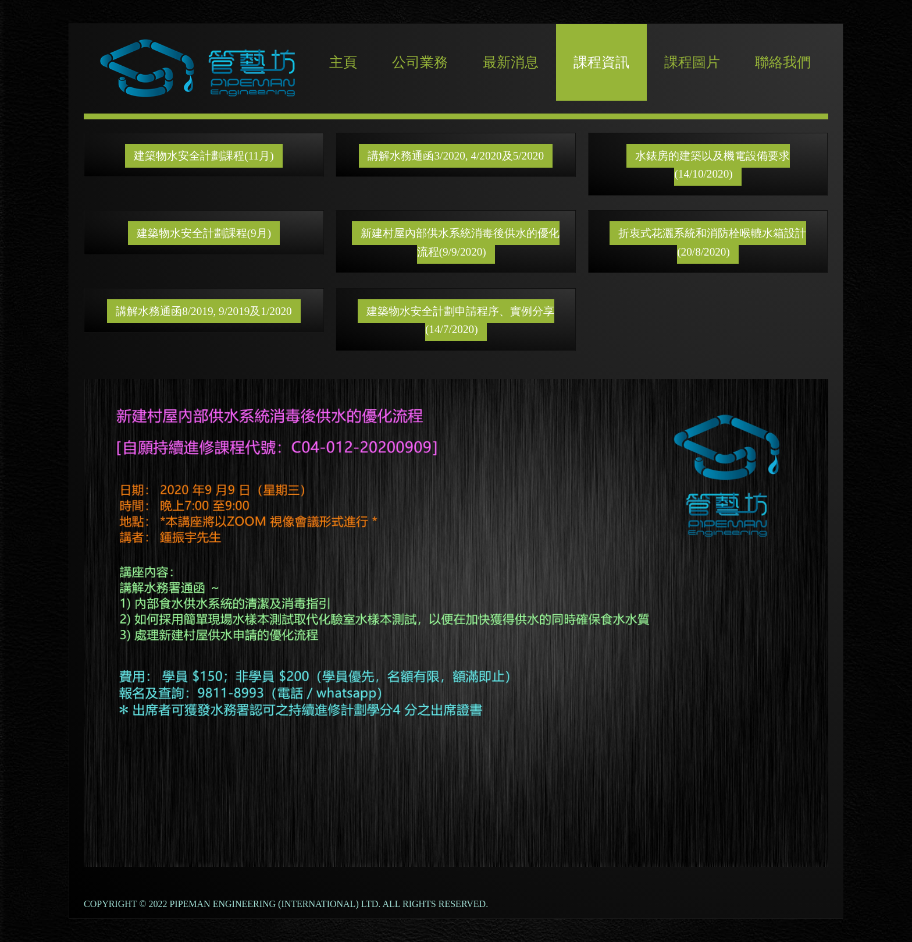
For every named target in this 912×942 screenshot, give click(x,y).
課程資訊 (601, 62)
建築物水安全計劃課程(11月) (203, 156)
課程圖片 (692, 62)
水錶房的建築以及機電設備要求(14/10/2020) (712, 165)
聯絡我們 (783, 62)
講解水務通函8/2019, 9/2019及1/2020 (204, 311)
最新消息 (511, 62)
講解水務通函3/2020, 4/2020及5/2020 (456, 156)
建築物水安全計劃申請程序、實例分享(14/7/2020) (460, 320)
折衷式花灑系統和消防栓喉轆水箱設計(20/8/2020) (712, 242)
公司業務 (420, 62)
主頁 (343, 62)
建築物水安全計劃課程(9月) (204, 233)
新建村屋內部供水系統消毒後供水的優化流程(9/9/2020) (460, 242)
